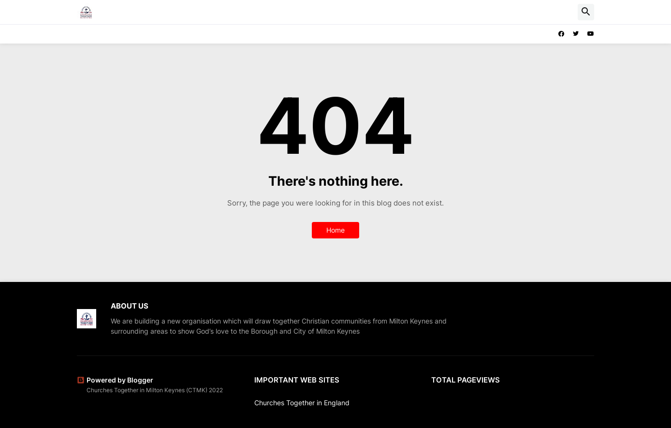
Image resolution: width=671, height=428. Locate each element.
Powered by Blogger (115, 380)
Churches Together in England (302, 402)
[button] (586, 12)
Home (335, 230)
